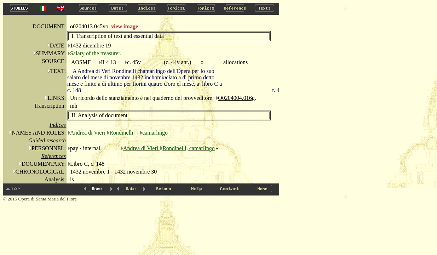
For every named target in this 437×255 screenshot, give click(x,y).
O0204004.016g (236, 98)
